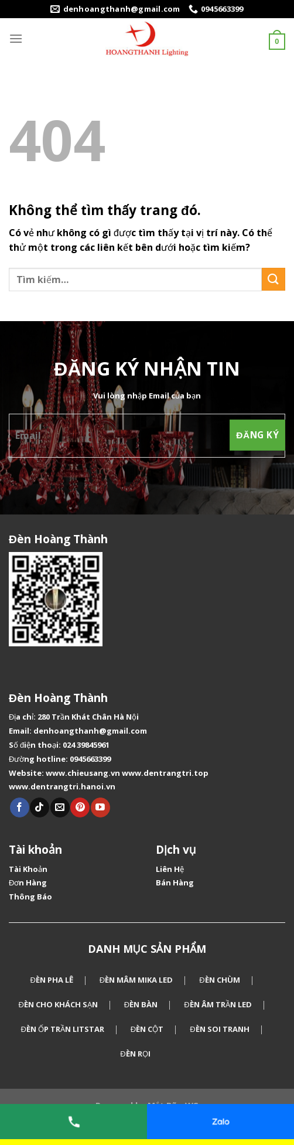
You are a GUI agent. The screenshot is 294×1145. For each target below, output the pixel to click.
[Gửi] (273, 279)
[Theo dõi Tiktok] (39, 807)
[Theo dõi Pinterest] (80, 807)
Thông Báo (30, 896)
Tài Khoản (28, 869)
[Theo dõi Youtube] (100, 807)
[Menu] (16, 38)
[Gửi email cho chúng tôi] (60, 807)
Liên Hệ (170, 869)
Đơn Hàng (28, 882)
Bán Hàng (175, 882)
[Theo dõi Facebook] (19, 807)
